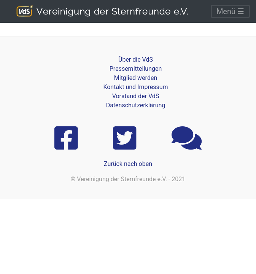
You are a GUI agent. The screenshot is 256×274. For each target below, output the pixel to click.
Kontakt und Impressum (135, 87)
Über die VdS (135, 59)
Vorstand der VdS (135, 96)
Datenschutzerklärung (135, 105)
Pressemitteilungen (136, 68)
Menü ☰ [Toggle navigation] (230, 11)
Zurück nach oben (128, 163)
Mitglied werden (135, 77)
